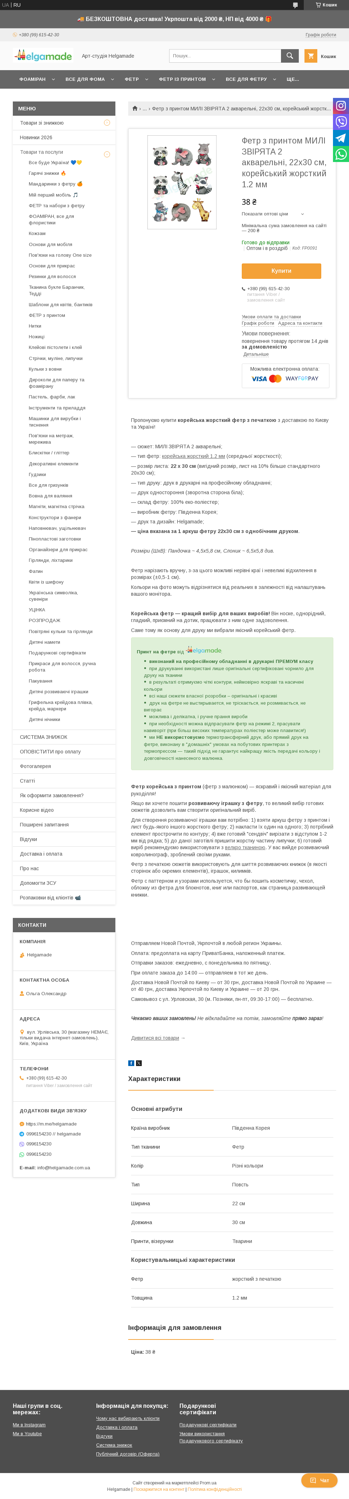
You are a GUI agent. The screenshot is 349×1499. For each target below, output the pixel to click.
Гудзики (37, 474)
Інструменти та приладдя (57, 408)
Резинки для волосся (52, 276)
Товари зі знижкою (42, 123)
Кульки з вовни (45, 369)
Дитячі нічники (44, 719)
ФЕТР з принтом (47, 315)
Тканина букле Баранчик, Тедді (57, 290)
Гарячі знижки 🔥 (47, 173)
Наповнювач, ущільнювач (57, 528)
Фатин (36, 571)
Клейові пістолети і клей (55, 347)
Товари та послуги (41, 152)
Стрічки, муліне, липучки (56, 358)
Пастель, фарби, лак (52, 396)
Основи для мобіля (50, 244)
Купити (282, 271)
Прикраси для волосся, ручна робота (62, 667)
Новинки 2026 (36, 137)
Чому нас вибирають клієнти (128, 1418)
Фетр (132, 79)
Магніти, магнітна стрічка (56, 506)
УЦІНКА (37, 609)
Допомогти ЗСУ (38, 883)
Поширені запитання (44, 824)
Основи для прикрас (52, 265)
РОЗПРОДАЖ (44, 620)
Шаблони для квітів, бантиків (61, 304)
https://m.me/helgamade (51, 1124)
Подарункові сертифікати (57, 653)
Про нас (29, 868)
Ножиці (37, 336)
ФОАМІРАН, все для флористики (51, 219)
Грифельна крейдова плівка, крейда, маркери (61, 705)
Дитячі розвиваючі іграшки (58, 691)
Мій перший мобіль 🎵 (53, 195)
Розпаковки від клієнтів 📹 (50, 897)
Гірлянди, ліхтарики (51, 560)
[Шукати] (290, 56)
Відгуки (28, 839)
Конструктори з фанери (55, 517)
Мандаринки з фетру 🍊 (56, 184)
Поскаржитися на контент (159, 1489)
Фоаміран (32, 79)
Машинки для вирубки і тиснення (55, 422)
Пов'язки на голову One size (60, 255)
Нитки (35, 326)
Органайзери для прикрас (58, 549)
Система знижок (114, 1445)
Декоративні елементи (53, 463)
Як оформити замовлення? (52, 795)
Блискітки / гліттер (49, 452)
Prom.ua (208, 1482)
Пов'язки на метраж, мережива (51, 439)
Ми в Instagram (29, 1424)
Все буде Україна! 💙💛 (55, 162)
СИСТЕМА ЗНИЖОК (43, 737)
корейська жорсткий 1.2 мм (193, 456)
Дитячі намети (44, 642)
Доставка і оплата (41, 854)
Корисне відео (37, 810)
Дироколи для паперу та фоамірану (56, 383)
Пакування (40, 681)
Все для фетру (246, 79)
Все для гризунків (48, 485)
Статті (27, 781)
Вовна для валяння (50, 495)
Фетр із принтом (182, 79)
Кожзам (37, 233)
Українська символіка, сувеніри (53, 596)
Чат (319, 1480)
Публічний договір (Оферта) (128, 1454)
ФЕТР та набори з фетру (57, 205)
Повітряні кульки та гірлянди (61, 631)
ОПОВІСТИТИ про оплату (50, 751)
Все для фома (85, 79)
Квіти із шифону (46, 582)
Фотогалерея (35, 766)
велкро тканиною (245, 847)
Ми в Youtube (27, 1433)
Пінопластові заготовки (55, 539)
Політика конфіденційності (215, 1489)
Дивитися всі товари (155, 1038)
